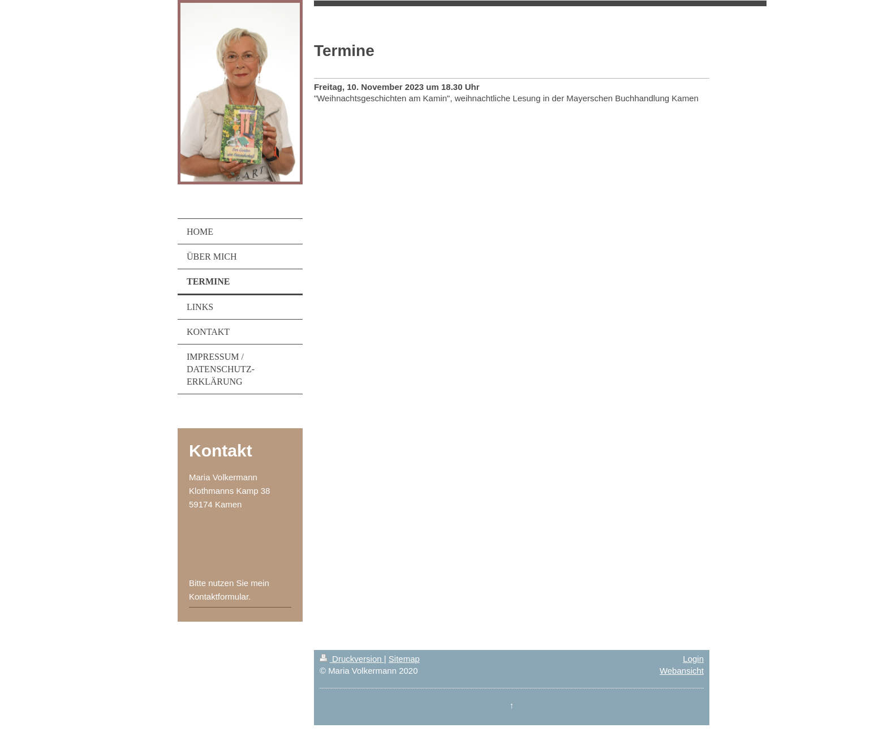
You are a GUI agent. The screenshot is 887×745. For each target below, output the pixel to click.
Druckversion (352, 659)
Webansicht (682, 670)
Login (693, 659)
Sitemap (404, 659)
